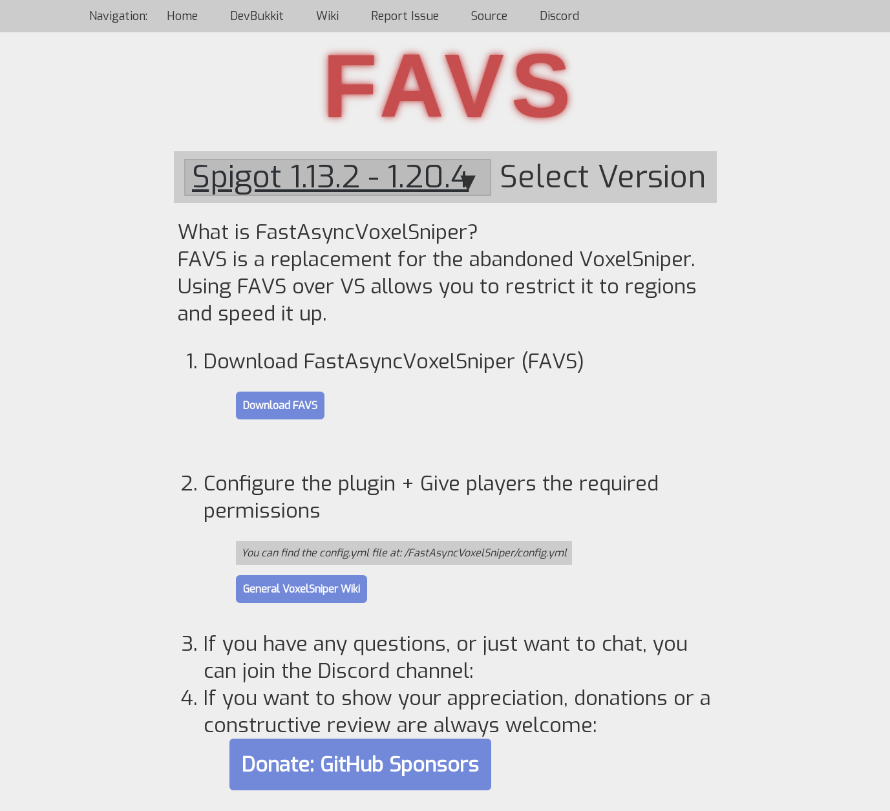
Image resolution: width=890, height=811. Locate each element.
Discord (559, 16)
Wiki (327, 16)
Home (182, 16)
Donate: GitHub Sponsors (360, 764)
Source (489, 16)
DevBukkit (257, 16)
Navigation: (120, 16)
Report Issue (405, 16)
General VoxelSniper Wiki (301, 589)
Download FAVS (280, 405)
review (359, 725)
